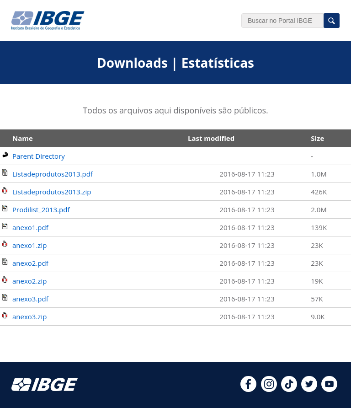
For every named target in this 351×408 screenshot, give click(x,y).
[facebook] (248, 389)
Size (317, 138)
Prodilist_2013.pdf (40, 209)
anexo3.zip (29, 316)
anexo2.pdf (30, 263)
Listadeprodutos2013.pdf (52, 173)
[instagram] (269, 389)
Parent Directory (38, 156)
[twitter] (309, 389)
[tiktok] (289, 389)
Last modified (211, 138)
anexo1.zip (29, 245)
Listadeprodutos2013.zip (51, 191)
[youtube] (329, 389)
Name (22, 138)
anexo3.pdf (30, 298)
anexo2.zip (29, 280)
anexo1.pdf (30, 227)
